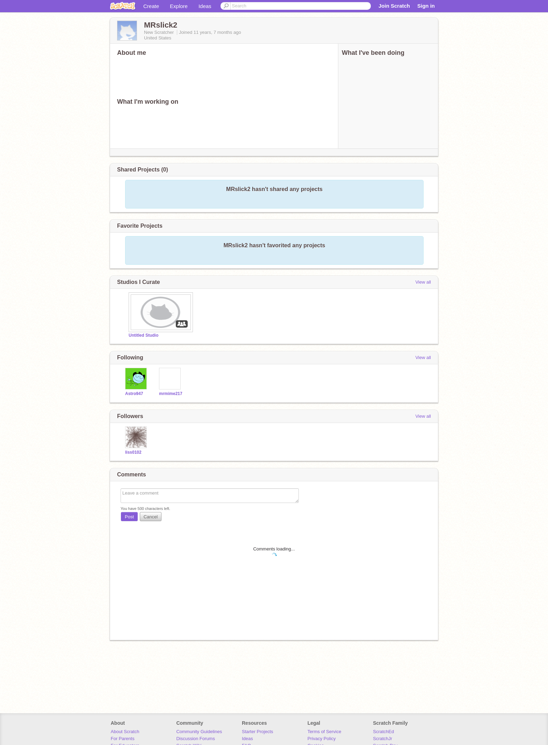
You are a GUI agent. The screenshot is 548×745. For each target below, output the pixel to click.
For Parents (123, 738)
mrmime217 (170, 393)
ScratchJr (382, 738)
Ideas (205, 6)
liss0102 (133, 452)
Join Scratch (394, 6)
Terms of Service (324, 731)
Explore (179, 6)
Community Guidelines (199, 731)
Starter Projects (257, 731)
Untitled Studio (143, 335)
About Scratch (125, 731)
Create (151, 6)
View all (423, 282)
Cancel (151, 516)
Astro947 (134, 393)
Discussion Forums (195, 738)
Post (129, 516)
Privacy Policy (322, 738)
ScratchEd (383, 731)
